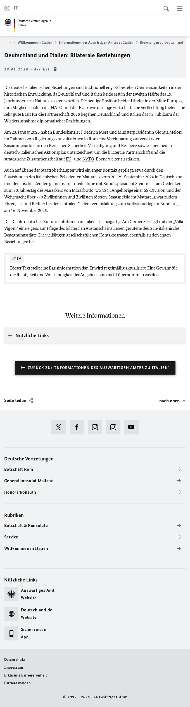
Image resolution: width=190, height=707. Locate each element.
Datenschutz (14, 659)
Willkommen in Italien (37, 42)
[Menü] (180, 8)
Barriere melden (17, 683)
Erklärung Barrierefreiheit (25, 675)
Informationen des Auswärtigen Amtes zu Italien (98, 42)
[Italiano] (16, 8)
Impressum (13, 667)
